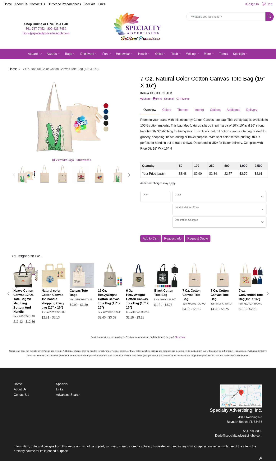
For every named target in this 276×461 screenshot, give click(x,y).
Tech (176, 54)
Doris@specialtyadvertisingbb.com (46, 33)
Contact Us (37, 4)
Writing (192, 54)
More (209, 54)
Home (8, 4)
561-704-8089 (252, 431)
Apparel (35, 54)
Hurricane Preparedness (64, 4)
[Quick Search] (226, 16)
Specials (89, 4)
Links (101, 4)
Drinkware (88, 54)
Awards (53, 54)
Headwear (124, 54)
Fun (106, 54)
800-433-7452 (57, 28)
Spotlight (240, 54)
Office (161, 54)
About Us (21, 4)
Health (144, 54)
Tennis (223, 53)
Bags (70, 54)
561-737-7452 (35, 28)
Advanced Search (68, 394)
